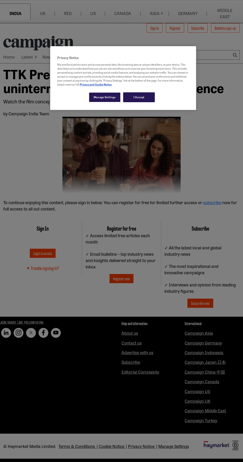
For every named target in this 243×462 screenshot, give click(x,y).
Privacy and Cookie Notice (96, 84)
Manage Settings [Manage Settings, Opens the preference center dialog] (105, 97)
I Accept (138, 97)
